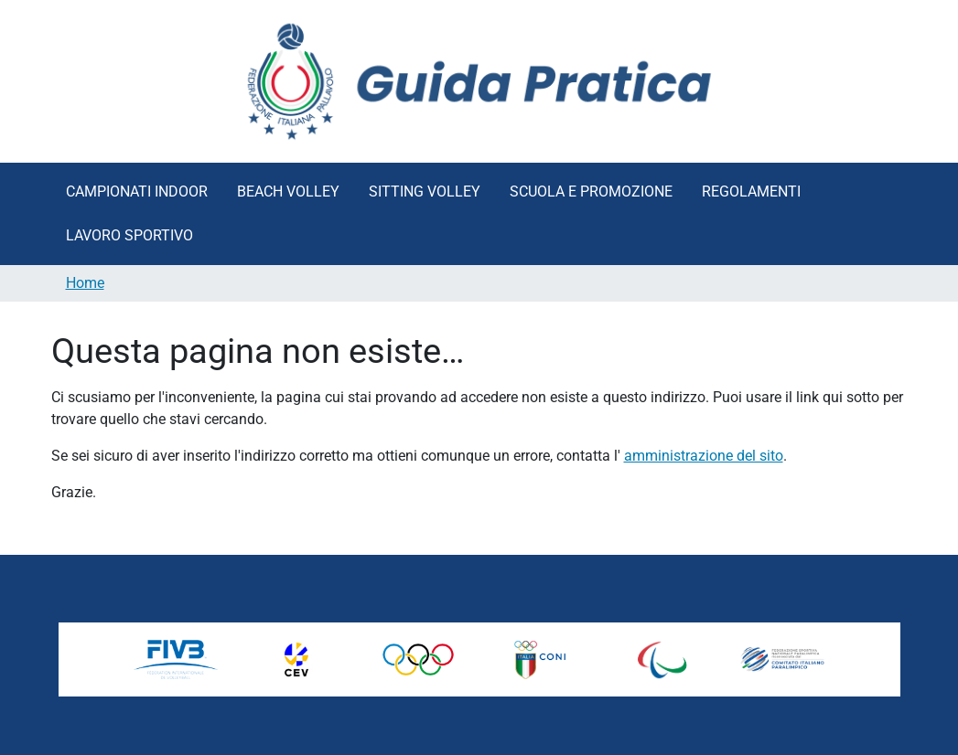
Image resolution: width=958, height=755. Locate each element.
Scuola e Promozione (591, 191)
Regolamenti (751, 191)
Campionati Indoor (137, 191)
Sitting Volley (424, 191)
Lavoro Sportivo (129, 235)
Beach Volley (288, 191)
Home (85, 283)
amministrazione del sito (703, 455)
